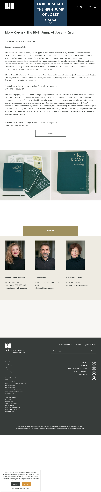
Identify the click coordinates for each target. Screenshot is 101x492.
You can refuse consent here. (20, 489)
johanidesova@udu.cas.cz (17, 345)
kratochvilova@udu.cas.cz (16, 448)
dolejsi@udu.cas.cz (14, 464)
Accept (26, 484)
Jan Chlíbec (40, 334)
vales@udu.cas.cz (14, 466)
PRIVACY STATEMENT (80, 428)
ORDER (50, 190)
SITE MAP (84, 422)
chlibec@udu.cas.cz (44, 345)
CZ (77, 7)
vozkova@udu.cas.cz (15, 446)
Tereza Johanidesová (15, 334)
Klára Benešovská (74, 334)
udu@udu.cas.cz (13, 429)
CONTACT (84, 419)
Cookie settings (82, 431)
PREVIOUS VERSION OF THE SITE (77, 425)
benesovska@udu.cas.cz (77, 342)
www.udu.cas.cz (9, 431)
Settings (15, 484)
